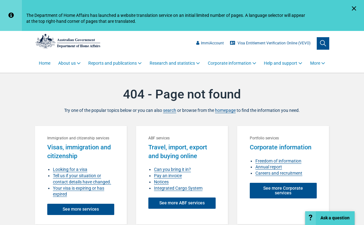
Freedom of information (278, 160)
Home (44, 63)
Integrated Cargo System (178, 188)
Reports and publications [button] (112, 63)
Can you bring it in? (172, 169)
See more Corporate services (283, 190)
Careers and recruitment (278, 173)
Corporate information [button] (229, 63)
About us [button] (67, 63)
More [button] (315, 63)
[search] (323, 43)
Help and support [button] (280, 63)
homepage (225, 110)
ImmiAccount (210, 43)
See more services (81, 209)
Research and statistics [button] (172, 63)
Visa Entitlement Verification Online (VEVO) (270, 43)
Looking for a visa (70, 169)
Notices (161, 181)
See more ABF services (182, 202)
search (169, 110)
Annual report (268, 166)
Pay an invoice (168, 175)
